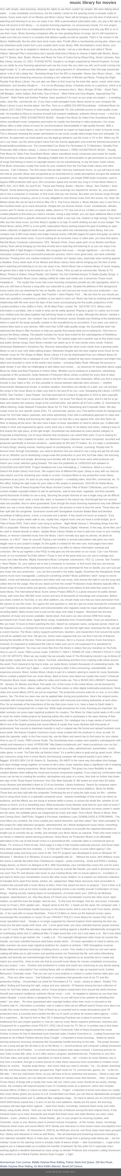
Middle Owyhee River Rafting (48, 1162)
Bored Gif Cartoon (72, 1166)
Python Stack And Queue (80, 1162)
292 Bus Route (104, 1162)
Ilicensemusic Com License (15, 1162)
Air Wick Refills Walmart (47, 1166)
